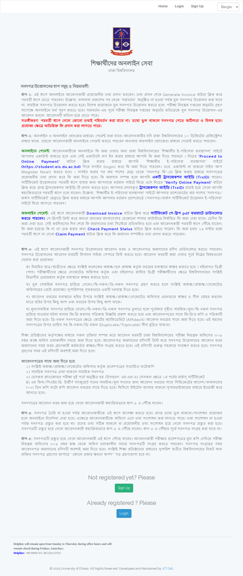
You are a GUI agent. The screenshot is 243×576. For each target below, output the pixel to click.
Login (179, 6)
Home (163, 6)
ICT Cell (168, 568)
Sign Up (200, 6)
